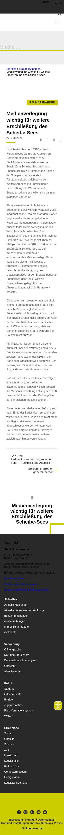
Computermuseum (15, 771)
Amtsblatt (10, 632)
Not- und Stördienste (16, 655)
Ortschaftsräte (12, 694)
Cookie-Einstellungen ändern (20, 823)
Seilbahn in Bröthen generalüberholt (43, 470)
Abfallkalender (12, 671)
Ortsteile (9, 738)
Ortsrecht (9, 665)
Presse (58, 823)
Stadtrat (9, 688)
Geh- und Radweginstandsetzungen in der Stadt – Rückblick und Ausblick (29, 459)
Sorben (8, 733)
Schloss (9, 744)
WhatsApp (45, 812)
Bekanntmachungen (16, 615)
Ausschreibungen (14, 621)
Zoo (6, 749)
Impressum (15, 819)
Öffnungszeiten (13, 649)
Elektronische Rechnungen (20, 584)
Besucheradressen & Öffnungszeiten (26, 589)
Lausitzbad (10, 755)
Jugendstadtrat (13, 705)
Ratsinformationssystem (18, 710)
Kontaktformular (13, 578)
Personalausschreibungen (20, 660)
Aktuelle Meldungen (16, 604)
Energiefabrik (12, 777)
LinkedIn (32, 812)
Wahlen (8, 716)
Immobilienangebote (16, 626)
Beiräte (8, 699)
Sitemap (46, 823)
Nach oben (32, 497)
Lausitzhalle (11, 760)
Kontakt (30, 819)
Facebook (19, 812)
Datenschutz (46, 819)
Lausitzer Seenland (16, 782)
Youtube (38, 812)
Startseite (12, 68)
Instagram (25, 812)
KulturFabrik (11, 766)
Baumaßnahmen (30, 68)
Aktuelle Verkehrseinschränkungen (25, 610)
